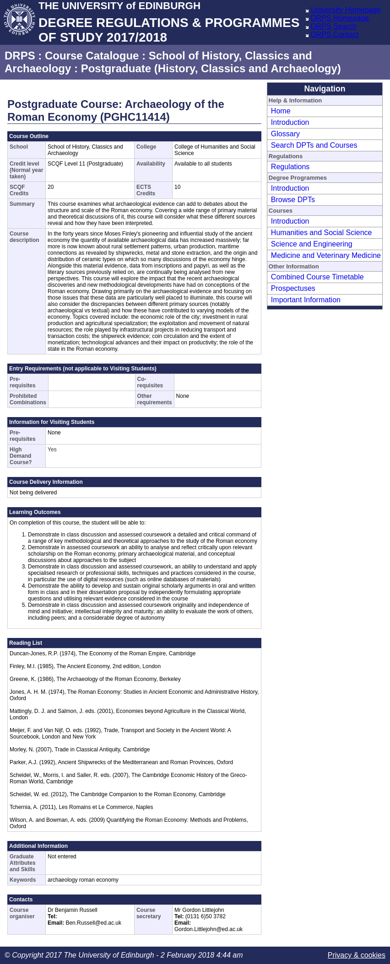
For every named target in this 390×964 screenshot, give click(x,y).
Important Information (306, 300)
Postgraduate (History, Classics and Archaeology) (211, 68)
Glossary (285, 134)
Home (281, 111)
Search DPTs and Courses (314, 145)
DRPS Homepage (340, 18)
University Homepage (346, 10)
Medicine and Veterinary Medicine (326, 255)
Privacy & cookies (356, 955)
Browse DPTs (293, 200)
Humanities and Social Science (321, 232)
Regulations (290, 167)
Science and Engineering (311, 244)
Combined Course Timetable (317, 277)
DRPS (20, 55)
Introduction (290, 122)
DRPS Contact (334, 34)
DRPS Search (334, 26)
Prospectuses (293, 288)
